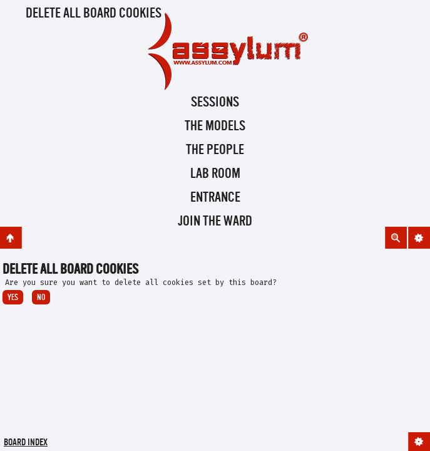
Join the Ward (215, 222)
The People (215, 150)
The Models (215, 126)
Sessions (215, 103)
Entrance (215, 198)
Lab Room (215, 174)
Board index (26, 443)
